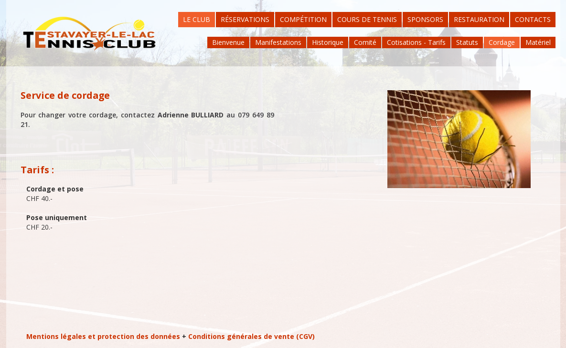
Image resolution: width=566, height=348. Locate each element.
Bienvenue (228, 42)
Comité (365, 42)
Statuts (467, 42)
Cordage (502, 42)
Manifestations (278, 42)
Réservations (245, 19)
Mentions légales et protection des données (103, 336)
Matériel (538, 42)
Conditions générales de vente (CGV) (251, 336)
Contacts (533, 19)
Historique (327, 42)
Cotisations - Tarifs (416, 42)
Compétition (303, 19)
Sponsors (425, 19)
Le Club (196, 19)
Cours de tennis (367, 19)
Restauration (479, 19)
